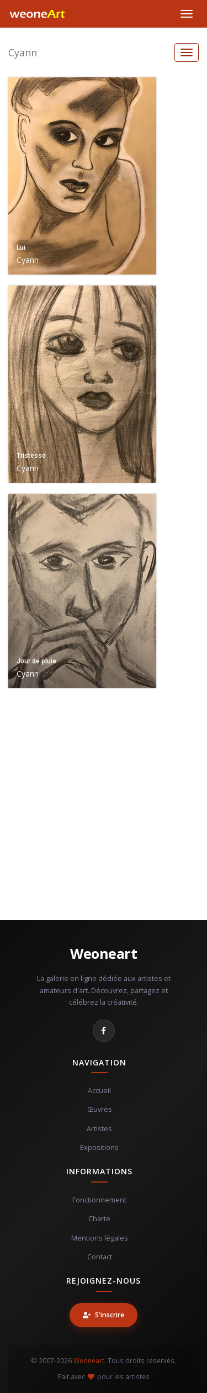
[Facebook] (104, 1031)
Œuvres (99, 1109)
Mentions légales (99, 1238)
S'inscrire (103, 1315)
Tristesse (31, 456)
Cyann (22, 52)
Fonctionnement (99, 1200)
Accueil (99, 1090)
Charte (99, 1218)
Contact (99, 1257)
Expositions (99, 1147)
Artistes (99, 1128)
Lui (21, 247)
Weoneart (103, 953)
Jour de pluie (36, 661)
